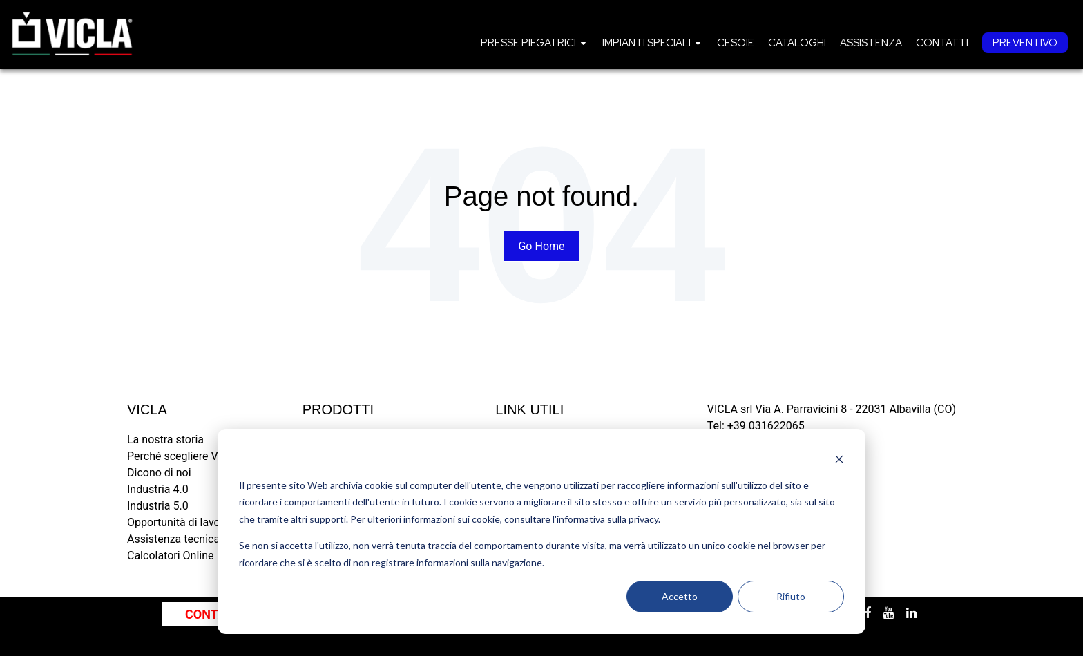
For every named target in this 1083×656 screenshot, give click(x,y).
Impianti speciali (646, 43)
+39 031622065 (766, 425)
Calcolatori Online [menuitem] (170, 555)
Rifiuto (790, 596)
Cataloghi (797, 43)
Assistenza (871, 43)
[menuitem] (534, 42)
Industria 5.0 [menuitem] (158, 505)
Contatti (942, 43)
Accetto (680, 596)
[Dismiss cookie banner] (839, 458)
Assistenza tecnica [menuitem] (173, 539)
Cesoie (735, 43)
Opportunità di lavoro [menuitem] (178, 522)
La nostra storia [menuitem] (165, 439)
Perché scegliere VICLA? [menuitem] (187, 456)
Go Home (541, 246)
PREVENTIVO (1025, 43)
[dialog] (541, 531)
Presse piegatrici (528, 43)
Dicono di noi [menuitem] (159, 472)
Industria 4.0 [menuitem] (158, 489)
